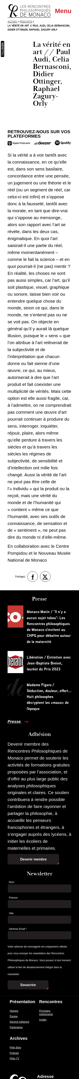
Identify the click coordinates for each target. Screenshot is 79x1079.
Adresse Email (18, 928)
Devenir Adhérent (19, 1021)
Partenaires (16, 1027)
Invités (43, 1019)
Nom (11, 882)
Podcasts (26, 21)
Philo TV (14, 1058)
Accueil (12, 21)
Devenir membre (33, 859)
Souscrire (28, 985)
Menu (63, 10)
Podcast (14, 1053)
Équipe (13, 1016)
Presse (15, 721)
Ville (11, 913)
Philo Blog (15, 1047)
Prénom (13, 897)
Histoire (14, 1010)
